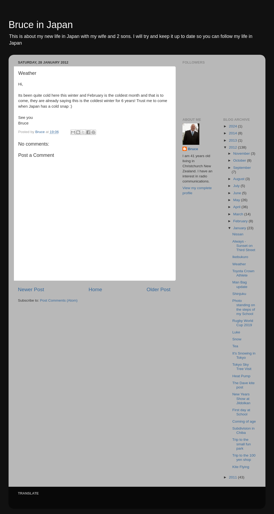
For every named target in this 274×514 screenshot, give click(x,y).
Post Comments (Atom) (59, 300)
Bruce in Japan (41, 24)
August (239, 179)
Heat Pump (241, 376)
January (240, 228)
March (238, 214)
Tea (235, 346)
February (241, 221)
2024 (233, 126)
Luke (236, 332)
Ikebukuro (240, 257)
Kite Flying (240, 467)
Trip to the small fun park (241, 444)
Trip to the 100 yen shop (244, 457)
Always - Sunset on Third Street (243, 245)
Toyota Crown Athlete (243, 273)
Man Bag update (239, 284)
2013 (233, 140)
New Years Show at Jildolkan (241, 398)
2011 (233, 477)
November (242, 153)
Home (95, 289)
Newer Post (31, 289)
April (237, 207)
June (237, 193)
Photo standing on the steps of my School (243, 307)
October (240, 160)
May (237, 200)
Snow (236, 339)
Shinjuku (239, 294)
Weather (239, 264)
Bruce (193, 149)
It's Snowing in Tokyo (244, 355)
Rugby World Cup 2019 (242, 323)
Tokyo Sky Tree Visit (241, 367)
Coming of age (244, 421)
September (242, 168)
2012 (233, 147)
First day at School (241, 412)
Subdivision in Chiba (243, 430)
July (237, 186)
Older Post (158, 289)
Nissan (237, 234)
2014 (233, 133)
